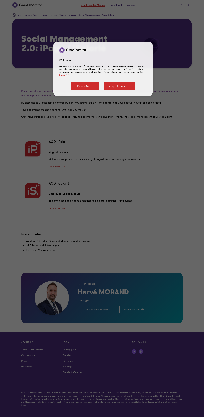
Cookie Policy (65, 75)
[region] (103, 69)
